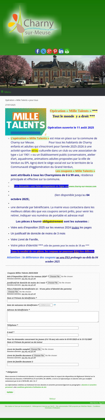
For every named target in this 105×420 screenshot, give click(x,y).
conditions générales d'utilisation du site (31, 389)
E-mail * (10, 334)
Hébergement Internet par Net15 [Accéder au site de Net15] (43, 408)
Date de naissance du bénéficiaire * (23, 305)
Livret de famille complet (18, 351)
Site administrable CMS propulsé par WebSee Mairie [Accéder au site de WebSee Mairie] (74, 408)
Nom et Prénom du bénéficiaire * (22, 298)
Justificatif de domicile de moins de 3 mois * (27, 282)
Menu (8, 92)
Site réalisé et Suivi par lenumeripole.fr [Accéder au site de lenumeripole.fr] (18, 408)
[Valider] (10, 394)
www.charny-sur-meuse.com (82, 186)
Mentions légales (97, 405)
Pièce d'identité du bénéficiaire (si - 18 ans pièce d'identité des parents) (39, 289)
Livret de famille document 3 (20, 363)
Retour (52, 400)
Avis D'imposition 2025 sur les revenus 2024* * (28, 276)
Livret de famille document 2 (20, 357)
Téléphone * (12, 327)
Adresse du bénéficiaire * (18, 310)
